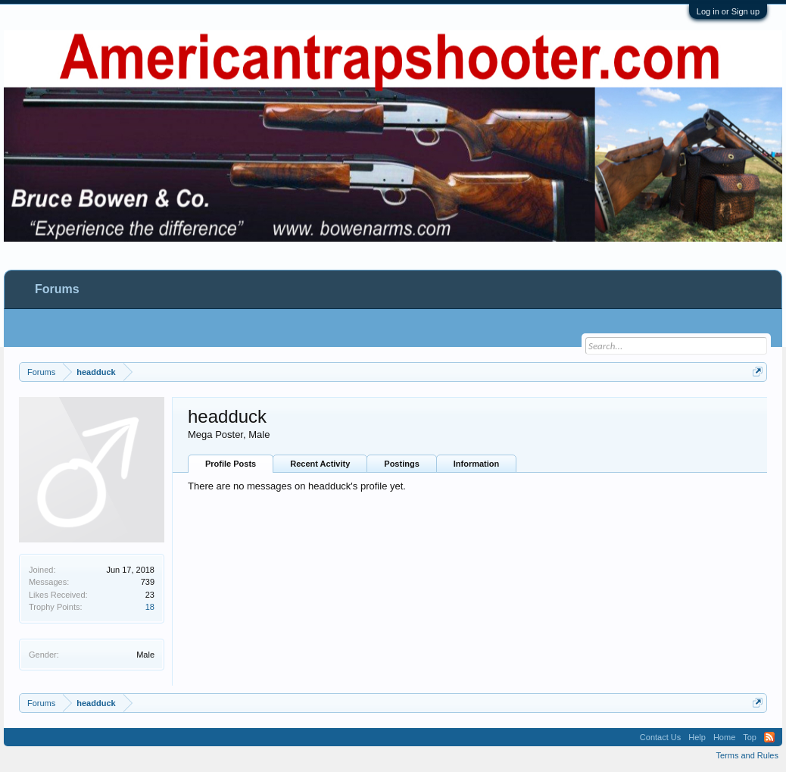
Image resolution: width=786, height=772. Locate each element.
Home (724, 737)
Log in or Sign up (728, 11)
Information (477, 463)
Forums (57, 289)
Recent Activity (320, 463)
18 (149, 606)
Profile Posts (230, 463)
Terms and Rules (747, 755)
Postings (401, 463)
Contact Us (660, 737)
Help (697, 737)
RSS (769, 737)
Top (749, 737)
